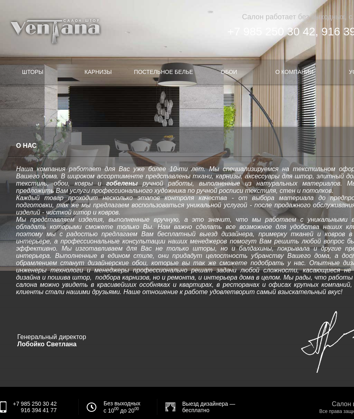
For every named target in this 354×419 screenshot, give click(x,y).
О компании (294, 72)
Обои (229, 72)
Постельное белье (163, 72)
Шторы (32, 72)
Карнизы (98, 72)
